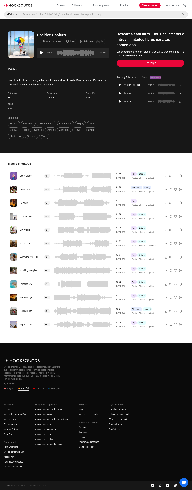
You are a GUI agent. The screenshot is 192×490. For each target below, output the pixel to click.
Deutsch (38, 388)
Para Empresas (11, 447)
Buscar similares (50, 41)
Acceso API (9, 457)
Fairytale (24, 203)
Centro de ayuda (116, 424)
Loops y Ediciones (126, 77)
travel (77, 130)
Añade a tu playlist (92, 41)
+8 (47, 325)
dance (50, 130)
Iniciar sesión (172, 5)
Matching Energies (28, 270)
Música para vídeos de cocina (49, 409)
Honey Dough (26, 297)
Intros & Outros (11, 429)
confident (64, 130)
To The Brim (25, 243)
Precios (124, 5)
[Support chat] (183, 482)
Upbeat (51, 97)
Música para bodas (43, 434)
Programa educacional (89, 442)
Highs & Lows (26, 324)
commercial (65, 123)
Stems (151, 77)
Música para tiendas (13, 467)
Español (23, 388)
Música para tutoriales (45, 424)
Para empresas (103, 5)
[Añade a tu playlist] (180, 176)
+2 (47, 203)
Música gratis (10, 419)
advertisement (46, 123)
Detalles (12, 69)
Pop (134, 174)
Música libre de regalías (15, 414)
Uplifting (151, 286)
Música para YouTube (89, 414)
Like (70, 41)
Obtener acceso (149, 5)
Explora (61, 5)
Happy (147, 187)
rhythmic (37, 130)
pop (24, 130)
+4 (47, 176)
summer (31, 136)
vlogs (44, 136)
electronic (28, 123)
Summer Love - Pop (29, 257)
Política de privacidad (119, 414)
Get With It (25, 230)
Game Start (25, 189)
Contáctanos (114, 429)
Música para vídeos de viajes (48, 444)
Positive (135, 178)
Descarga (150, 63)
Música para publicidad (45, 439)
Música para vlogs (43, 414)
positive (14, 123)
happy (80, 123)
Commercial (153, 246)
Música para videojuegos (46, 429)
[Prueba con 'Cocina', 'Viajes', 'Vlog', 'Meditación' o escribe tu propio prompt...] (99, 14)
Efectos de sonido (12, 424)
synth (92, 123)
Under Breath (26, 176)
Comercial (83, 432)
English (9, 388)
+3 (47, 189)
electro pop (16, 136)
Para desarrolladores (13, 462)
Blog (81, 409)
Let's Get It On (26, 216)
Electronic (143, 178)
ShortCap (8, 434)
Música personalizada (14, 452)
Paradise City (26, 284)
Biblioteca (79, 5)
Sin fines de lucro (87, 447)
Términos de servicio (118, 419)
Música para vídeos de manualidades (52, 419)
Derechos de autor (117, 409)
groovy (13, 130)
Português (54, 388)
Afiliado (82, 437)
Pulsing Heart (26, 311)
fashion (90, 130)
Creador (82, 427)
